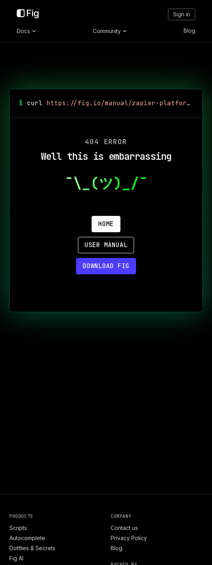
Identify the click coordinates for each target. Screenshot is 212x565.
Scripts (18, 527)
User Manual (106, 245)
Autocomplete (27, 538)
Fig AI (16, 558)
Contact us (124, 527)
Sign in (181, 14)
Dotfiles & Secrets (32, 548)
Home (106, 224)
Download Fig (106, 266)
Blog (189, 30)
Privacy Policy (129, 538)
